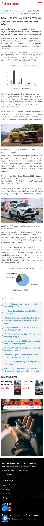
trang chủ (5, 11)
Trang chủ (6, 485)
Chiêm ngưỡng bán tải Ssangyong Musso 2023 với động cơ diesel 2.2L (21, 349)
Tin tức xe (6, 494)
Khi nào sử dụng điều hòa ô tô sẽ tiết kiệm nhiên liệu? (19, 312)
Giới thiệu (6, 489)
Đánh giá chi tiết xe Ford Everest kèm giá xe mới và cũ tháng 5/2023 (22, 305)
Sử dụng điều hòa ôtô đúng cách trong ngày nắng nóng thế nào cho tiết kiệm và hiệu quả (20, 369)
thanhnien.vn (12, 298)
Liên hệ (5, 498)
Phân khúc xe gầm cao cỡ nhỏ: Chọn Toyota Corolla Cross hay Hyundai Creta (20, 356)
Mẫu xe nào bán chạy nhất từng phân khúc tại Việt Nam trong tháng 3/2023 (21, 342)
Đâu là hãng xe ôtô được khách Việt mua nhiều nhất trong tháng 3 (21, 335)
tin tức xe (16, 11)
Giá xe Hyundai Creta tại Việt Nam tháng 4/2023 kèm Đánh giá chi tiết (21, 328)
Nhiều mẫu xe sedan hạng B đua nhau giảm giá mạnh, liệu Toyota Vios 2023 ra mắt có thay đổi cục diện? (21, 320)
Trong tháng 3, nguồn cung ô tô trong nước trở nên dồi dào (21, 362)
